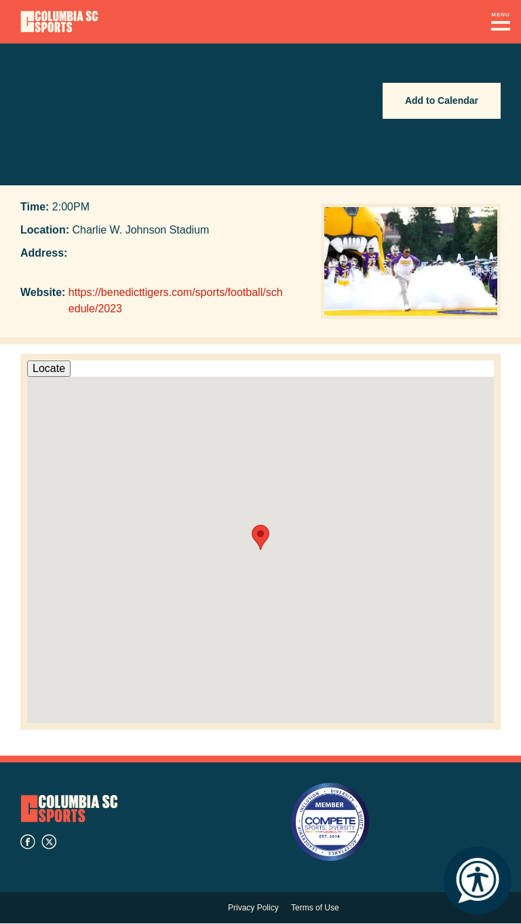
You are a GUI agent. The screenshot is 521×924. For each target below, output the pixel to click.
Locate (49, 368)
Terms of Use (315, 907)
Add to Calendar (441, 100)
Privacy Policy (253, 907)
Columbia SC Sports (69, 808)
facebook (27, 841)
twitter (48, 841)
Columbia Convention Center (59, 22)
